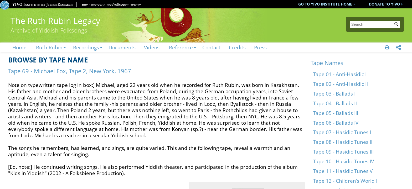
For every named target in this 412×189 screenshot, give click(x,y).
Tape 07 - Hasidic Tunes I (342, 132)
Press (260, 47)
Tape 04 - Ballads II (335, 103)
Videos (151, 47)
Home (19, 47)
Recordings (86, 47)
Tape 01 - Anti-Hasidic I (340, 74)
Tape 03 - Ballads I (334, 93)
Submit (397, 24)
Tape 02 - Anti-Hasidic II (340, 83)
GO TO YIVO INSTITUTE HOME (325, 4)
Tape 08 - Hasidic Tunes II (342, 141)
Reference (181, 47)
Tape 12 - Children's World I (345, 180)
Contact (211, 47)
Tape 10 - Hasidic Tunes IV (343, 161)
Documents (122, 47)
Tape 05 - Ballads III (335, 113)
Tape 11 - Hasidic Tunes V (343, 171)
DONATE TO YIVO (384, 4)
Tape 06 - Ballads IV (335, 122)
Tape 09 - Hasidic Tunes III (343, 151)
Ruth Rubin (49, 47)
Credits (237, 47)
